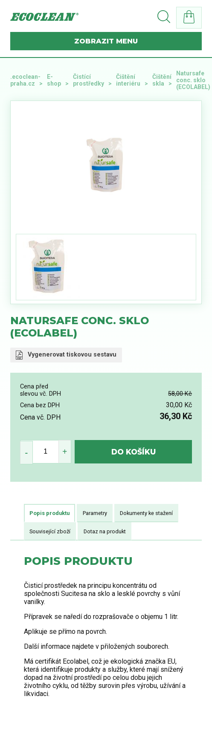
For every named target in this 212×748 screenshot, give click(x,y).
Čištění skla (161, 80)
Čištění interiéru (128, 80)
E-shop (54, 80)
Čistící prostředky (88, 80)
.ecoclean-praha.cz (25, 80)
